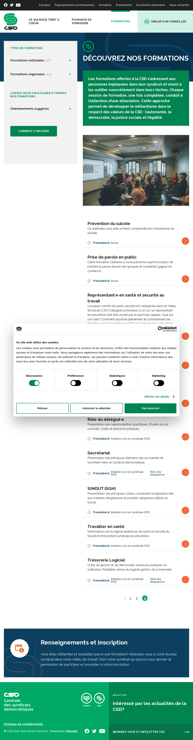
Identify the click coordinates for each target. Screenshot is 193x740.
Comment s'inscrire (34, 131)
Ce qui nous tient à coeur (44, 21)
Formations (120, 21)
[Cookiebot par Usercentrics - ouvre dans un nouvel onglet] (160, 329)
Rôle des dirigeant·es (157, 473)
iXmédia (71, 731)
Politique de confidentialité (23, 724)
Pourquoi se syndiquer (82, 21)
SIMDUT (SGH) (101, 488)
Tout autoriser (150, 408)
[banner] (10, 22)
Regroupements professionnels (74, 5)
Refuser (42, 408)
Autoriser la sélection (96, 408)
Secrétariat (98, 452)
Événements (124, 5)
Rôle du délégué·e (105, 419)
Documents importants (150, 5)
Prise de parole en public (112, 257)
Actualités (105, 5)
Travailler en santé (105, 526)
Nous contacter (179, 5)
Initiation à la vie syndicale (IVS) (130, 438)
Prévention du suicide (108, 223)
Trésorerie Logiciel (106, 560)
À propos (44, 5)
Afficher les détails (156, 396)
